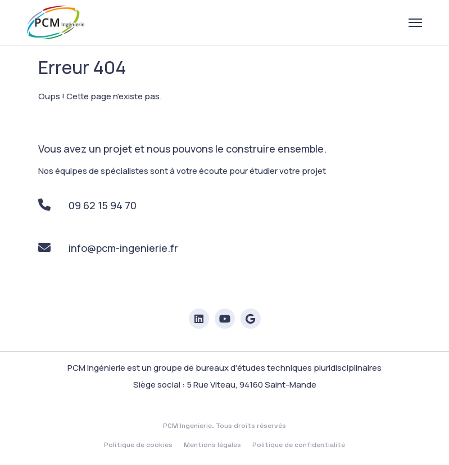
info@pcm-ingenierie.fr (108, 248)
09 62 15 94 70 (87, 205)
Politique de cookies (138, 444)
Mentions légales (212, 444)
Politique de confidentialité (298, 444)
